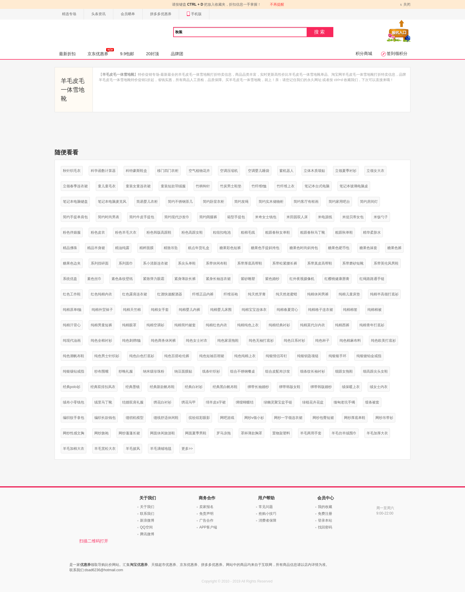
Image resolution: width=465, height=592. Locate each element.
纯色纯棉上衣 (245, 356)
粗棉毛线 (248, 232)
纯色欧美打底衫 (383, 340)
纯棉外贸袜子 (102, 310)
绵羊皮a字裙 (216, 402)
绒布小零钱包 (73, 402)
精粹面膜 (146, 248)
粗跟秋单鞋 (344, 232)
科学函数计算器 (103, 171)
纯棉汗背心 (72, 325)
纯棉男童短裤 (101, 325)
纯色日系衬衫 (294, 340)
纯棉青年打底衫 (371, 325)
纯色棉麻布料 (350, 340)
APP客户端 (208, 527)
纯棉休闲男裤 (318, 294)
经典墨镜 (132, 387)
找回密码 (325, 527)
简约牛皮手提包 (141, 217)
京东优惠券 (100, 52)
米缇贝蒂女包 (353, 217)
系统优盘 (70, 279)
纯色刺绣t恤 (131, 340)
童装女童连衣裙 (138, 186)
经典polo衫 (71, 387)
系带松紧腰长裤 (284, 263)
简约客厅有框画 (306, 202)
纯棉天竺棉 (132, 310)
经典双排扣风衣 (102, 387)
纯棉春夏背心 (287, 310)
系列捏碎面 (100, 263)
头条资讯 (98, 14)
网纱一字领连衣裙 (288, 418)
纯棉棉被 (374, 310)
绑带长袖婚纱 (258, 387)
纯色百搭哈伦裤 (176, 356)
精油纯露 (122, 248)
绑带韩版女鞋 (289, 387)
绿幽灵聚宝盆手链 (278, 402)
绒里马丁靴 (103, 402)
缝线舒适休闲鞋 (166, 418)
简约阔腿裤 (208, 217)
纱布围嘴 (101, 371)
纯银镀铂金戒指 (368, 356)
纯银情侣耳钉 (276, 356)
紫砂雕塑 (248, 279)
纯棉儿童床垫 (349, 294)
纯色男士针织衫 (106, 356)
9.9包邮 (127, 53)
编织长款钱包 (105, 418)
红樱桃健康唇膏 (336, 279)
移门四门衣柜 (168, 171)
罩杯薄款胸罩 (251, 433)
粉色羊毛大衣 (125, 232)
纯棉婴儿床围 (221, 310)
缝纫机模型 (135, 418)
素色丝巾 (94, 279)
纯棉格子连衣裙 (320, 310)
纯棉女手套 (160, 310)
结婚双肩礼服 (133, 402)
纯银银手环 (337, 356)
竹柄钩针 (203, 186)
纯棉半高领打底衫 (384, 294)
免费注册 (325, 514)
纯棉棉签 (350, 310)
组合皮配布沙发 (277, 371)
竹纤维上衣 (285, 186)
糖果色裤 (394, 248)
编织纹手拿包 (73, 418)
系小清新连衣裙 (155, 263)
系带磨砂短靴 (353, 263)
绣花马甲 (188, 402)
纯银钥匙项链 (308, 356)
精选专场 (69, 14)
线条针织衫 (211, 371)
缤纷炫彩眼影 (199, 418)
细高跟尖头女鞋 (375, 371)
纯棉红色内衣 (216, 325)
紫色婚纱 (272, 279)
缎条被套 (372, 402)
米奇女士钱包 (265, 217)
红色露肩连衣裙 (134, 294)
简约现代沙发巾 (176, 217)
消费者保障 (267, 520)
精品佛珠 (70, 248)
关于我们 (147, 507)
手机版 (194, 14)
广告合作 (206, 520)
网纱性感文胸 (73, 433)
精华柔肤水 (372, 232)
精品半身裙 (96, 248)
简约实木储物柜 (271, 202)
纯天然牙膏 (257, 294)
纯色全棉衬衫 (101, 340)
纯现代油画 (72, 340)
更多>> (187, 449)
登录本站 (325, 520)
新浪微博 (147, 520)
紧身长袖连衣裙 (218, 279)
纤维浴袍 (231, 294)
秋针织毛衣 (72, 171)
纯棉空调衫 (155, 325)
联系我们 (147, 514)
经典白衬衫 (194, 387)
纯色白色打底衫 (141, 356)
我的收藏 (325, 507)
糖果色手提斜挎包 (265, 248)
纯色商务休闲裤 (163, 340)
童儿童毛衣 (107, 186)
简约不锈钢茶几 (180, 202)
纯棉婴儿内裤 (189, 310)
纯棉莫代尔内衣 (312, 325)
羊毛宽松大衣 (105, 449)
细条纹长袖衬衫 (312, 371)
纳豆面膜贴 (183, 371)
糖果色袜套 (368, 248)
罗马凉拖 (223, 433)
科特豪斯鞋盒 (136, 171)
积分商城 (364, 53)
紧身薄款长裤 (185, 279)
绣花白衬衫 (162, 402)
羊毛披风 (133, 449)
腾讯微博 (147, 534)
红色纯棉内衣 (101, 294)
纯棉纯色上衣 (248, 325)
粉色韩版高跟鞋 (158, 232)
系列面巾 (126, 263)
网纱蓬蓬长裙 (129, 433)
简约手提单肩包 (75, 217)
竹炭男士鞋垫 (230, 186)
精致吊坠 (171, 248)
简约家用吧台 (339, 202)
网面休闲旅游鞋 (162, 433)
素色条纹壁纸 (122, 279)
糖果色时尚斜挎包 (303, 248)
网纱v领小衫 (254, 418)
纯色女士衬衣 (196, 340)
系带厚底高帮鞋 (249, 263)
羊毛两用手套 (310, 433)
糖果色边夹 (72, 263)
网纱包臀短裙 (323, 418)
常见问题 (266, 507)
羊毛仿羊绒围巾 (344, 433)
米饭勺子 (381, 217)
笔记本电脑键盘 (75, 202)
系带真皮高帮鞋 (319, 263)
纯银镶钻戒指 (73, 371)
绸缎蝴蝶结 (245, 402)
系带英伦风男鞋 (386, 263)
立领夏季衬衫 (345, 171)
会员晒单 (128, 14)
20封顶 (152, 53)
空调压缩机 (229, 171)
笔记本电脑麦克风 (112, 202)
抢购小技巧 (267, 514)
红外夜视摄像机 (301, 279)
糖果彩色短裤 (230, 248)
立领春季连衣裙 (75, 186)
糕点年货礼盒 (198, 248)
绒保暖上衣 (351, 387)
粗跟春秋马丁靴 (312, 232)
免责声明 (206, 514)
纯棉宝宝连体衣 (254, 310)
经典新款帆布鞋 (162, 387)
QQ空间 (146, 527)
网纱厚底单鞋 (354, 418)
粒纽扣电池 (222, 232)
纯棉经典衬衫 (279, 325)
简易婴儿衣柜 (147, 202)
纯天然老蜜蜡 (286, 294)
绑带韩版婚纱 (321, 387)
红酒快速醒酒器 (169, 294)
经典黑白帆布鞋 (225, 387)
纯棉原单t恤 (72, 310)
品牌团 (177, 53)
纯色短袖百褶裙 (211, 356)
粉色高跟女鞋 (192, 232)
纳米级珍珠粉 (153, 371)
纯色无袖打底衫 (261, 340)
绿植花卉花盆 (313, 402)
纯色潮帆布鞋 (73, 356)
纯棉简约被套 (185, 325)
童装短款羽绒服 (173, 186)
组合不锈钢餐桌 (242, 371)
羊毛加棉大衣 (73, 449)
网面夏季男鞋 (195, 433)
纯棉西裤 (342, 325)
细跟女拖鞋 (344, 371)
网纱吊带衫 (384, 418)
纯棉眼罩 (129, 325)
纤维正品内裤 (203, 294)
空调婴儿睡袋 (258, 171)
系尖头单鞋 (187, 263)
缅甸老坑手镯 (344, 402)
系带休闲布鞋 (216, 263)
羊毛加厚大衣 (377, 433)
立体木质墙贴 (314, 171)
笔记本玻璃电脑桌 (354, 186)
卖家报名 (206, 507)
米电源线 (325, 217)
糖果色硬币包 (338, 248)
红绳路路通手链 (371, 279)
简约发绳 (241, 202)
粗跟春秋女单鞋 (277, 232)
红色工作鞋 (72, 294)
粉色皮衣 (98, 232)
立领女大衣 (375, 171)
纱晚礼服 (126, 371)
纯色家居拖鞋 (228, 340)
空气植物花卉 (199, 171)
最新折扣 (67, 53)
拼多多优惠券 (160, 14)
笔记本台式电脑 (317, 186)
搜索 (320, 31)
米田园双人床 (297, 217)
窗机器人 (286, 171)
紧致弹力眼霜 (153, 279)
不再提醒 (277, 4)
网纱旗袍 (101, 433)
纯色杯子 (322, 340)
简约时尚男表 (108, 217)
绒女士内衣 (379, 387)
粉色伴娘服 (72, 232)
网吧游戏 (227, 418)
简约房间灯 (369, 202)
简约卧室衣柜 (213, 202)
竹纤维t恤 (259, 186)
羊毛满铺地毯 (160, 449)
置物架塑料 (281, 433)
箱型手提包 (236, 217)
